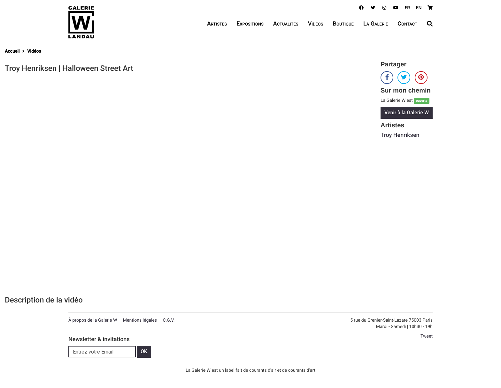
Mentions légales (140, 320)
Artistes (217, 23)
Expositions (250, 23)
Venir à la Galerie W (406, 112)
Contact (407, 23)
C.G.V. (168, 320)
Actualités (285, 23)
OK (144, 351)
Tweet (426, 336)
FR (407, 8)
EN (419, 8)
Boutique (343, 23)
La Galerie (375, 23)
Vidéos (315, 23)
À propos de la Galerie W (92, 320)
